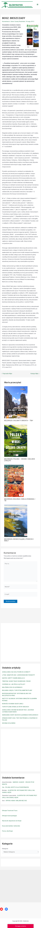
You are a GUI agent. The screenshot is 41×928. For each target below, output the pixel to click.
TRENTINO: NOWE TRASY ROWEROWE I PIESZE (16, 681)
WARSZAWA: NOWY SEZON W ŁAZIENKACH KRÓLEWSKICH (20, 715)
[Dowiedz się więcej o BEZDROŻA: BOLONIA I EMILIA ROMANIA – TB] (14, 480)
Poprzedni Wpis (6, 373)
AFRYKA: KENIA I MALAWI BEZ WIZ (16, 800)
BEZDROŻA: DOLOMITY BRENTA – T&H (18, 420)
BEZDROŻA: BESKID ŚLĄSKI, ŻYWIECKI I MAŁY (19, 540)
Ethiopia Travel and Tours (9, 810)
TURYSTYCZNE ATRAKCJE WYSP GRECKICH (15, 707)
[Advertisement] (12, 642)
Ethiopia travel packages (9, 815)
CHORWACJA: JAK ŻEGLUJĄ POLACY (13, 684)
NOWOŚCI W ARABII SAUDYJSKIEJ (12, 703)
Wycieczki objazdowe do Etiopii (11, 821)
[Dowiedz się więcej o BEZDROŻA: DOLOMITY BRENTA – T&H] (16, 402)
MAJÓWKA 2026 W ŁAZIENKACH (12, 687)
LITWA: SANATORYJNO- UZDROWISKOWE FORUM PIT (18, 675)
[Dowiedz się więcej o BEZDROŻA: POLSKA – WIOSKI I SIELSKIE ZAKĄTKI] (15, 440)
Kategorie (5, 848)
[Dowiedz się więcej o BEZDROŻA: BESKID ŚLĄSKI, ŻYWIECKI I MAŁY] (15, 521)
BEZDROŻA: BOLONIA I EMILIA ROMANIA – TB (20, 500)
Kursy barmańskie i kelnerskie (11, 826)
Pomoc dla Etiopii (7, 831)
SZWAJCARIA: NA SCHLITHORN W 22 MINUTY (16, 672)
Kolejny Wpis (35, 373)
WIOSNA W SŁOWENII (8, 723)
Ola (3, 787)
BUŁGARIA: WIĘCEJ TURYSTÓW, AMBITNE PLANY (17, 690)
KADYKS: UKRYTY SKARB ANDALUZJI (13, 678)
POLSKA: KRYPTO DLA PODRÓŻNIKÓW (17, 787)
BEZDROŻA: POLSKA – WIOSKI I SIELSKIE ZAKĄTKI (19, 460)
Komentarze (6, 21)
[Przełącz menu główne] (37, 4)
